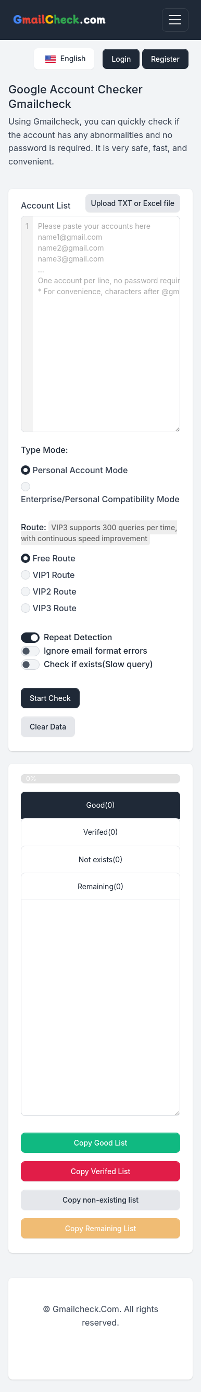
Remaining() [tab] (100, 886)
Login (121, 58)
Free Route (54, 558)
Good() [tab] (100, 805)
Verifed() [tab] (100, 832)
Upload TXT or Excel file (132, 203)
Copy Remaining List (100, 1228)
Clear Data (48, 726)
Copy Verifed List (101, 1171)
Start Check (50, 698)
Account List (45, 205)
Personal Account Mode (80, 470)
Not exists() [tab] (101, 859)
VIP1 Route (54, 575)
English (65, 58)
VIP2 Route (55, 591)
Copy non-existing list (100, 1199)
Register (165, 58)
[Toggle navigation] (175, 20)
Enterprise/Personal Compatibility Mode (100, 499)
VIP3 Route (55, 608)
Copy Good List (100, 1142)
